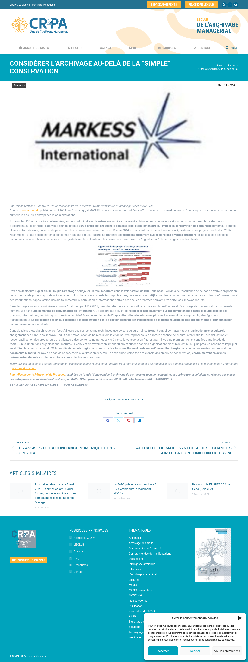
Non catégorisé (138, 600)
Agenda (78, 551)
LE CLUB (79, 544)
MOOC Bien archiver (141, 590)
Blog (76, 558)
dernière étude (30, 210)
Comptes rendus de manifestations (150, 553)
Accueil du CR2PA (84, 537)
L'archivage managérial (143, 574)
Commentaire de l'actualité (145, 548)
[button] (240, 618)
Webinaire (135, 637)
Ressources (81, 565)
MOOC (133, 585)
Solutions (134, 626)
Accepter (163, 650)
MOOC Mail (136, 595)
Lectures (134, 579)
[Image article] (20, 491)
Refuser (195, 650)
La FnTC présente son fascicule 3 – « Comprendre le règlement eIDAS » (135, 489)
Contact (78, 571)
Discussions (136, 558)
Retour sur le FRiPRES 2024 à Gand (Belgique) (211, 487)
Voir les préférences (227, 650)
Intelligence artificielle (142, 564)
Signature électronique (142, 621)
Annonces (19, 85)
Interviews (135, 569)
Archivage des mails (141, 543)
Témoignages (137, 632)
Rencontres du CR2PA (142, 611)
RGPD (132, 616)
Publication (135, 605)
